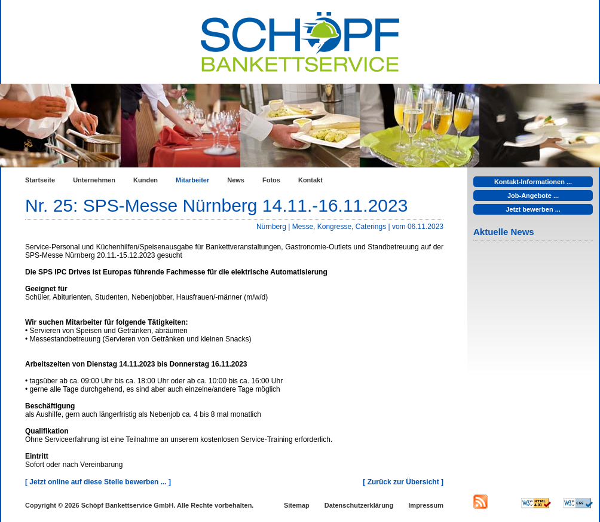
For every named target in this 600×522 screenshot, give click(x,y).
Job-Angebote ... (533, 195)
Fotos (271, 180)
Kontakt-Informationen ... (533, 181)
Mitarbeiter (192, 180)
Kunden (145, 180)
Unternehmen (94, 180)
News (235, 180)
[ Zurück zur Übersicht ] (403, 482)
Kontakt (310, 180)
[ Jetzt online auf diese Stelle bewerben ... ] (98, 482)
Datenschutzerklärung (359, 505)
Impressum (425, 505)
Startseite (40, 180)
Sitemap (297, 505)
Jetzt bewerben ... (533, 209)
